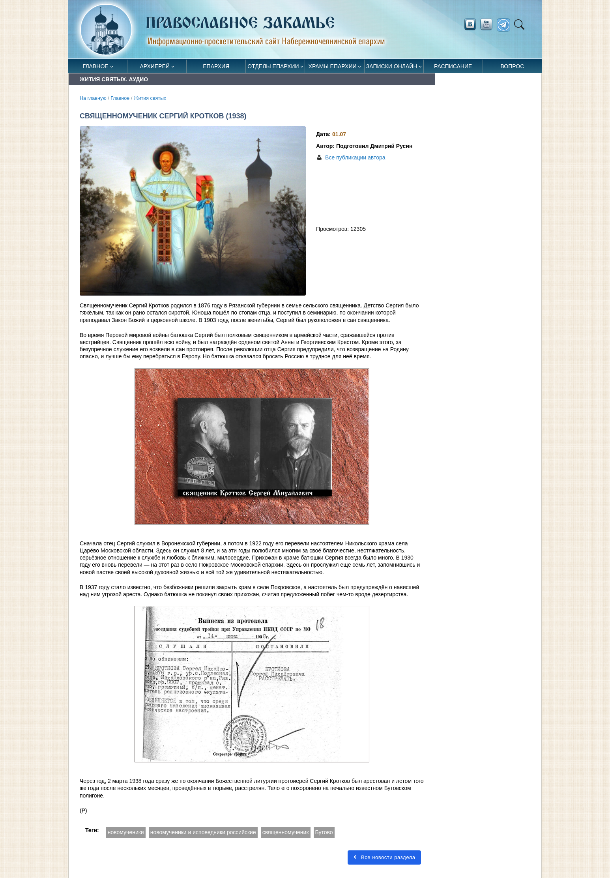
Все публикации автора (355, 157)
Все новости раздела (384, 857)
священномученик (285, 832)
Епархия (216, 66)
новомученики (126, 832)
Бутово (324, 832)
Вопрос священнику (512, 68)
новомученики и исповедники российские (203, 832)
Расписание (453, 66)
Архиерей (155, 66)
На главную (93, 98)
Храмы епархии (333, 66)
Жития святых (150, 98)
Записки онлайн (391, 66)
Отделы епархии (273, 66)
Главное (96, 66)
